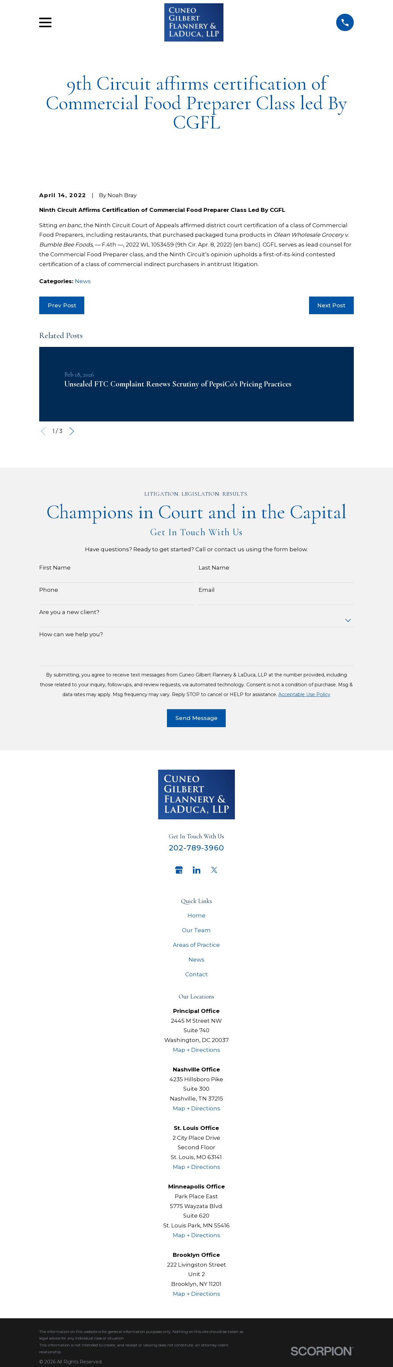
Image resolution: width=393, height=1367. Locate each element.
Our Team (196, 930)
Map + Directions (196, 1050)
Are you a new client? (69, 612)
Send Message (196, 718)
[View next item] (72, 431)
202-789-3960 (196, 847)
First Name (55, 567)
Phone (48, 590)
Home (196, 915)
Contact (196, 974)
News (83, 281)
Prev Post (62, 305)
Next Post (331, 305)
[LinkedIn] (197, 870)
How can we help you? (71, 634)
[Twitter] (214, 870)
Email (207, 590)
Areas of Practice (196, 945)
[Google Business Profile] (179, 870)
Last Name (214, 567)
